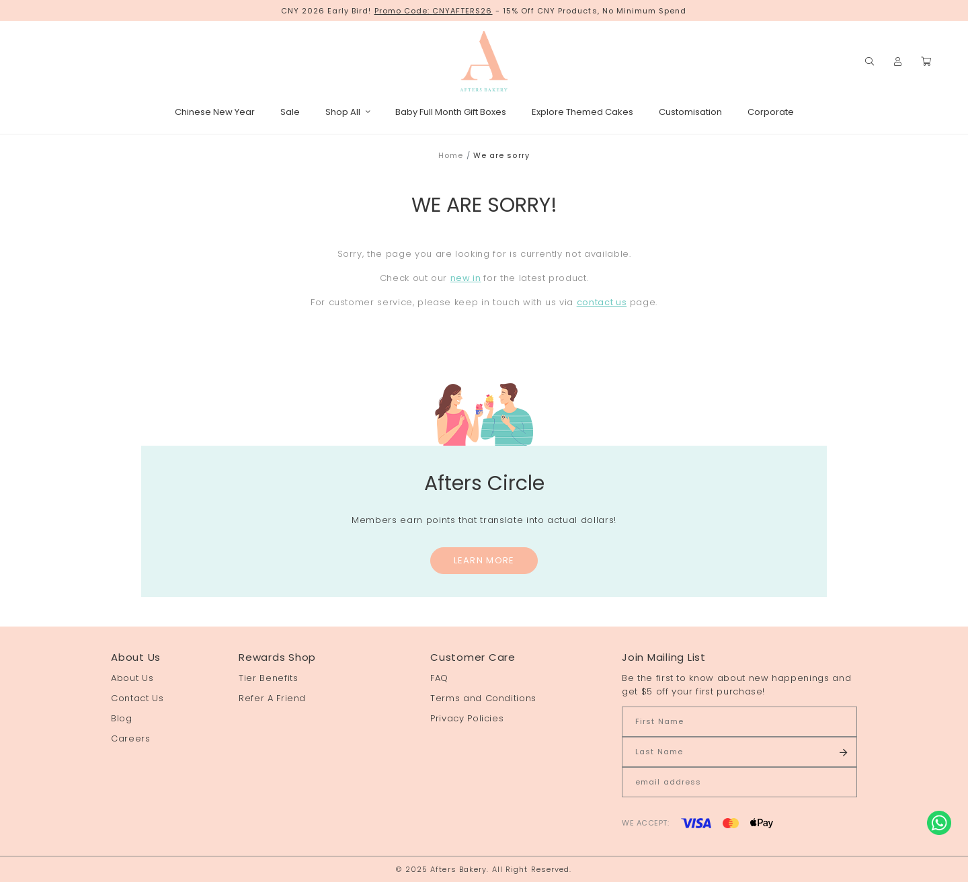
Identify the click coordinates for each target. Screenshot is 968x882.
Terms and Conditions (483, 698)
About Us (132, 678)
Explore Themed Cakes (582, 112)
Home (450, 155)
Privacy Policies (466, 718)
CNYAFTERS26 (462, 10)
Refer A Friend (272, 698)
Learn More (484, 560)
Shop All (347, 112)
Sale (290, 112)
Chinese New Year (215, 112)
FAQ (439, 678)
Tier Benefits (268, 678)
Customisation (690, 112)
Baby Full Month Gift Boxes (450, 112)
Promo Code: (403, 10)
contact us (602, 302)
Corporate (771, 112)
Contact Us (137, 698)
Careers (131, 738)
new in (465, 278)
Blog (121, 718)
